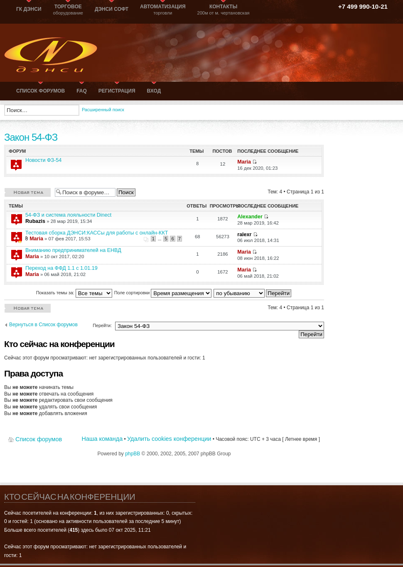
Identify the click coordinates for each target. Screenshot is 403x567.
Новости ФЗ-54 (43, 160)
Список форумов (38, 439)
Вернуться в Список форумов (43, 324)
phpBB (132, 454)
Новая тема (27, 192)
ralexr (244, 234)
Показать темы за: (74, 292)
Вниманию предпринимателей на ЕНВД (73, 250)
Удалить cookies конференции (169, 438)
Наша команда (102, 438)
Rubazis (35, 221)
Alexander (250, 217)
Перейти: (102, 325)
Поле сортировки (163, 292)
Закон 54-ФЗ (30, 137)
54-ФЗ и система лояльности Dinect (68, 215)
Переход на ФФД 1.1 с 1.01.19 (61, 268)
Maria (244, 162)
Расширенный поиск (103, 109)
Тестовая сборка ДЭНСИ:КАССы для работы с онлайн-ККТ (96, 233)
